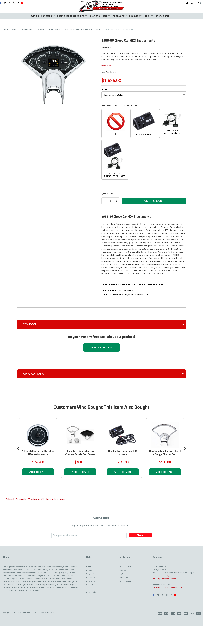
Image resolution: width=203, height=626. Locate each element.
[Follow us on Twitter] (5, 3)
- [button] (104, 200)
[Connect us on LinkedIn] (18, 3)
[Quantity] (110, 201)
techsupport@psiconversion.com (167, 587)
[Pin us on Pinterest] (9, 3)
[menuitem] (43, 16)
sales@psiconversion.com (164, 579)
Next (185, 448)
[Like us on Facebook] (1, 3)
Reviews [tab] (29, 324)
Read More (107, 65)
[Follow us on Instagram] (14, 3)
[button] (187, 3)
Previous (18, 448)
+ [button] (116, 200)
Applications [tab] (33, 373)
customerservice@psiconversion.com (169, 576)
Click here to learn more (53, 499)
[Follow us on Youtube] (22, 3)
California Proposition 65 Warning (23, 499)
